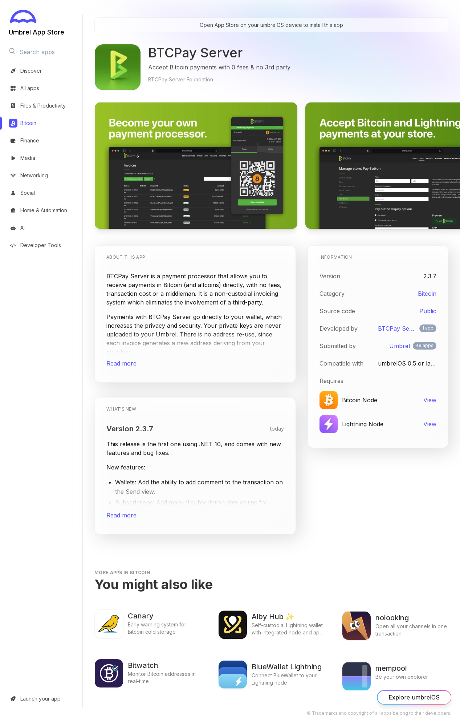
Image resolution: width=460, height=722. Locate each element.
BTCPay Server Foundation (397, 328)
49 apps (424, 345)
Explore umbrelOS (414, 697)
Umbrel (399, 346)
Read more (121, 363)
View (429, 400)
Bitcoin (427, 293)
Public (427, 311)
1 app (427, 328)
